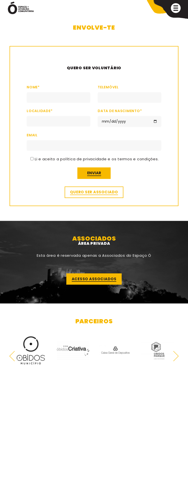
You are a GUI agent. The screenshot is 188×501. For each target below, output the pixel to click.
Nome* (58, 92)
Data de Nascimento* (129, 116)
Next (174, 356)
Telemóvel (129, 92)
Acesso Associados (94, 278)
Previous (15, 356)
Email (94, 140)
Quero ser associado (94, 192)
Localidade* (58, 116)
